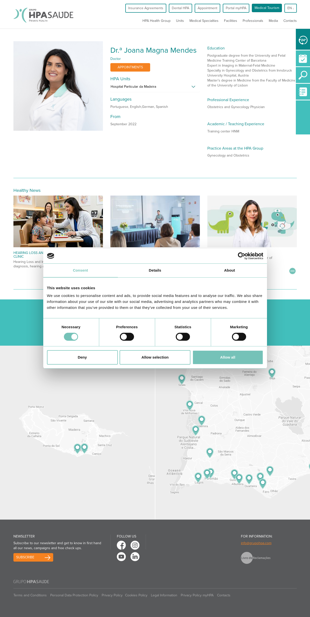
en (290, 8)
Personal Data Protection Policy (74, 595)
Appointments (130, 67)
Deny (82, 357)
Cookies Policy (136, 595)
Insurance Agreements (145, 8)
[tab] (155, 88)
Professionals (253, 21)
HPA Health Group (156, 21)
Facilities (230, 21)
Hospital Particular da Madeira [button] (133, 86)
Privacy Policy (112, 595)
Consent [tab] (80, 270)
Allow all (227, 357)
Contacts (290, 21)
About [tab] (229, 270)
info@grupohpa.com (256, 543)
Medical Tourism (267, 8)
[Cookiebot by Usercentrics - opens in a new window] (241, 256)
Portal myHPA (236, 8)
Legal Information (164, 595)
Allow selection (155, 357)
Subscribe (25, 557)
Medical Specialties (204, 21)
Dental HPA (180, 8)
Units (180, 21)
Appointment (207, 8)
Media (273, 21)
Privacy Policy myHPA (197, 595)
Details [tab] (155, 270)
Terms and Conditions (30, 595)
